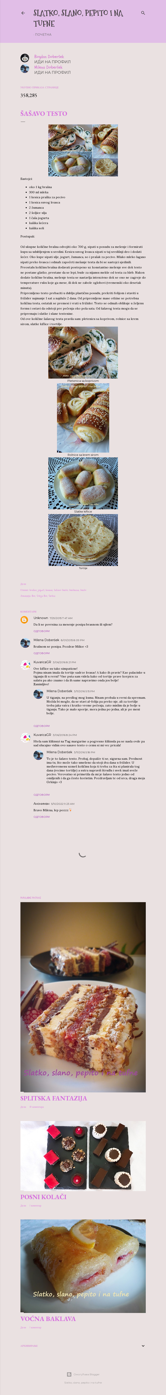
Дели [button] (23, 584)
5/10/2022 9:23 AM (62, 803)
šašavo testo (61, 590)
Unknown (41, 618)
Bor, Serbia (49, 596)
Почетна (43, 35)
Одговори (42, 631)
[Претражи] (143, 12)
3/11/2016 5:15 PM (84, 691)
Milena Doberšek (46, 640)
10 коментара (37, 1107)
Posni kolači (43, 1197)
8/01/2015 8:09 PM (72, 640)
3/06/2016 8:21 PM (64, 662)
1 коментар (35, 1205)
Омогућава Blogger (83, 1374)
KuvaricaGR (42, 662)
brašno (33, 590)
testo (83, 590)
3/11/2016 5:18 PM (84, 752)
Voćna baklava (48, 1318)
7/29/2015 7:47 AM (61, 618)
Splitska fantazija (53, 1098)
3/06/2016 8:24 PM (65, 735)
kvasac (49, 590)
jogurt (41, 590)
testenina (74, 590)
